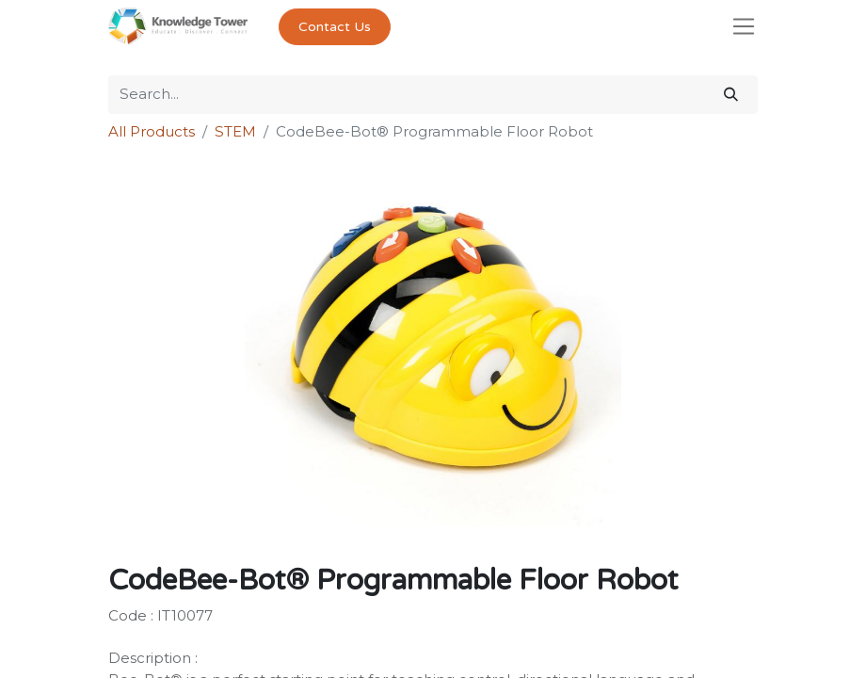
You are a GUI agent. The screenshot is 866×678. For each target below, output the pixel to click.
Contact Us (334, 27)
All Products (151, 131)
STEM (235, 131)
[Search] (731, 94)
